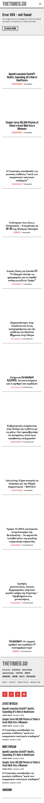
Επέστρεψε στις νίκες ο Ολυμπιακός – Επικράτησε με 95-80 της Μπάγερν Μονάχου (22, 225)
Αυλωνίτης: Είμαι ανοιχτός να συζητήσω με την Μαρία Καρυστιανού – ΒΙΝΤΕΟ (22, 483)
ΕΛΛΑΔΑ (16, 339)
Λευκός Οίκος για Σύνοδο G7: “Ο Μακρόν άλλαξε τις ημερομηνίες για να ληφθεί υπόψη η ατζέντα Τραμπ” (22, 275)
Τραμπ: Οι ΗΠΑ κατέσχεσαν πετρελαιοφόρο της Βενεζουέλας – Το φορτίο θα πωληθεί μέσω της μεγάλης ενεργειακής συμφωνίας (22, 535)
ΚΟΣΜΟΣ (17, 184)
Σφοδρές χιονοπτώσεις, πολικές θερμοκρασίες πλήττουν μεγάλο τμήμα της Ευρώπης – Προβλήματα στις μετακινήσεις (22, 591)
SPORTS (17, 232)
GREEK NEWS (17, 84)
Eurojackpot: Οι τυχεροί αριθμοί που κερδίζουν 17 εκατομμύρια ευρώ (22, 644)
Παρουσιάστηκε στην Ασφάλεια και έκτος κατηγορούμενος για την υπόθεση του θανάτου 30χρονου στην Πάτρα (22, 329)
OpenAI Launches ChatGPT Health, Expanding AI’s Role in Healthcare (22, 77)
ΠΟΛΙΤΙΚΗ (16, 442)
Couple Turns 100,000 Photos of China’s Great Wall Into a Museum (22, 125)
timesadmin (27, 84)
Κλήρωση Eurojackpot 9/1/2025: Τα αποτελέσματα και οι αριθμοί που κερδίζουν (22, 380)
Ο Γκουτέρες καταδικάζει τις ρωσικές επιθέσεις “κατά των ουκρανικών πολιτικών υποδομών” (22, 175)
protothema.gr (27, 339)
